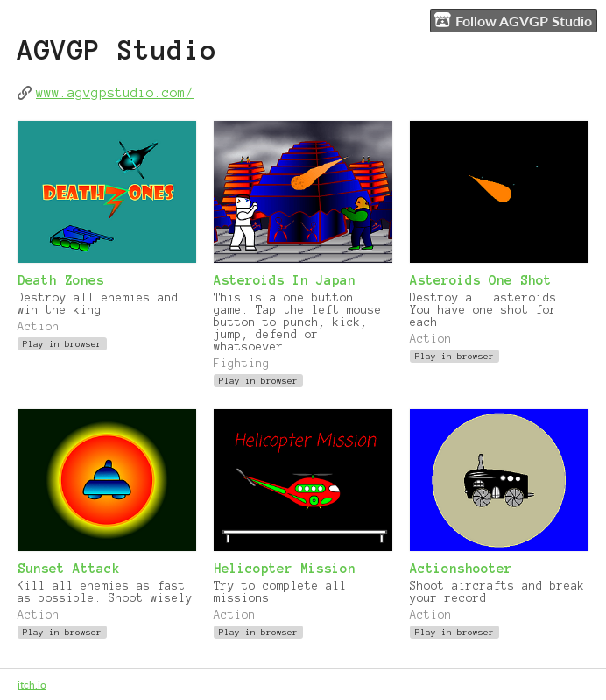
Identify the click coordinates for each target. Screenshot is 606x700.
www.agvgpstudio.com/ (115, 93)
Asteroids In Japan (285, 280)
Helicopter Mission (285, 569)
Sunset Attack (69, 569)
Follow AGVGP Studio (513, 20)
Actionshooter (461, 569)
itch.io (32, 684)
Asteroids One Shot (481, 280)
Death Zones (61, 280)
